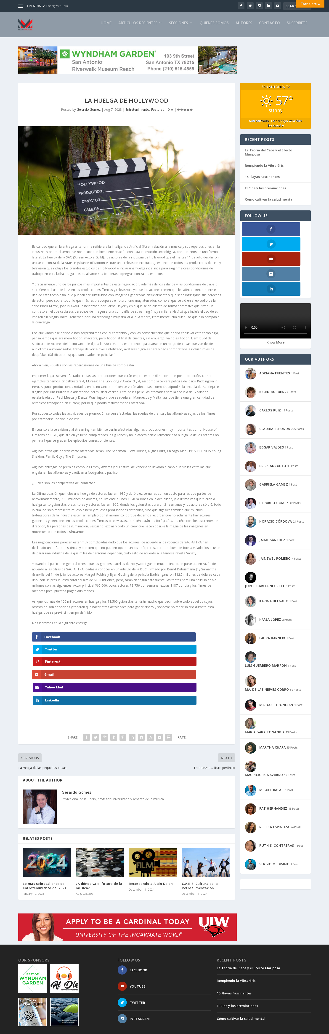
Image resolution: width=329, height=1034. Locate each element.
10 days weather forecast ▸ (275, 126)
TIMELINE (238, 1028)
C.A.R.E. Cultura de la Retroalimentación (200, 839)
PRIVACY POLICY (261, 1028)
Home (106, 27)
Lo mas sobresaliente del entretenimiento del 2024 (44, 839)
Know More (275, 301)
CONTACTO (269, 27)
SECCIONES (178, 27)
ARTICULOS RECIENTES (137, 27)
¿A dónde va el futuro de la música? (99, 839)
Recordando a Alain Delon (151, 837)
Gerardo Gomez (89, 113)
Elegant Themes (49, 1029)
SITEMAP (198, 1028)
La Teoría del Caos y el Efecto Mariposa (268, 156)
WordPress (92, 1029)
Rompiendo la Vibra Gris (264, 169)
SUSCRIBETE (297, 27)
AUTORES (244, 27)
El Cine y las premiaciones (265, 192)
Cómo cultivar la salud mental (269, 203)
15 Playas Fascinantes (262, 180)
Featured (157, 113)
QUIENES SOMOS (214, 27)
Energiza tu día (57, 6)
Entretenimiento (137, 113)
